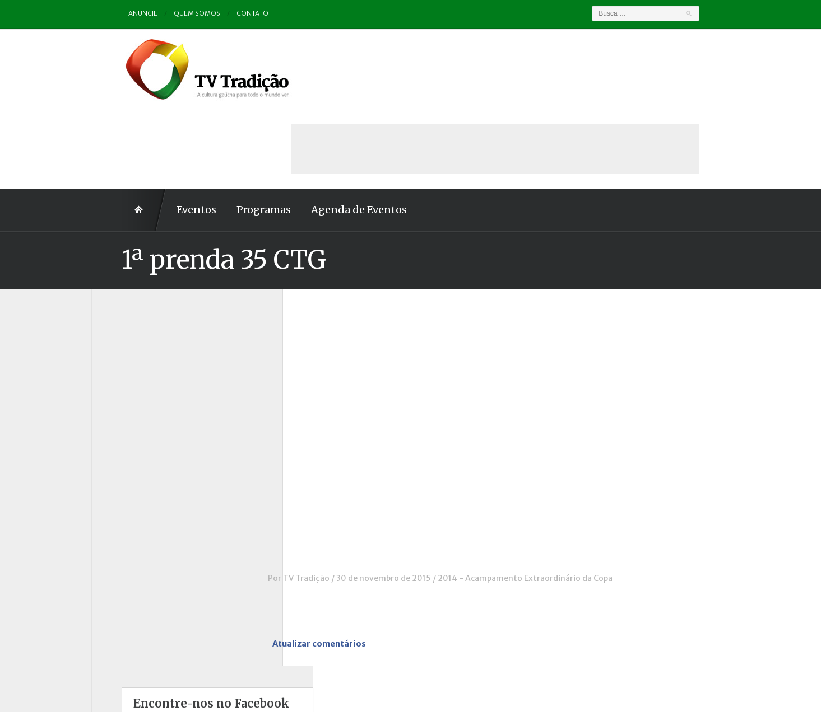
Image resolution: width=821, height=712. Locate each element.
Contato (223, 14)
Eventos (166, 130)
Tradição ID (125, 564)
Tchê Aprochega (134, 548)
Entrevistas (125, 425)
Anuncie (113, 14)
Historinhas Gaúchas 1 (145, 440)
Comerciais (124, 378)
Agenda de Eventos (329, 130)
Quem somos (167, 14)
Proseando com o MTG (146, 533)
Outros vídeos (130, 486)
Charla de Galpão (135, 363)
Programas (233, 130)
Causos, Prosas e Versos (148, 348)
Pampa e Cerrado (135, 502)
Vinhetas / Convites (140, 594)
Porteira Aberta (133, 517)
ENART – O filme (134, 409)
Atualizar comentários (351, 564)
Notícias (118, 471)
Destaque (121, 393)
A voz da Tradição (137, 332)
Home (113, 130)
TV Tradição (337, 499)
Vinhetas (120, 579)
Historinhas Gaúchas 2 (145, 456)
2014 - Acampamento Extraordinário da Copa (556, 499)
